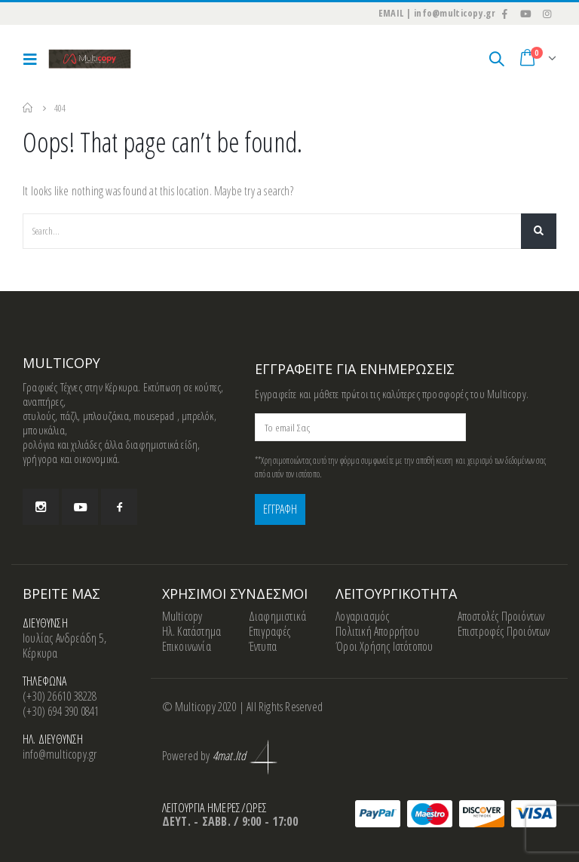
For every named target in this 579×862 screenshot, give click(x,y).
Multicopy (182, 616)
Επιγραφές (270, 631)
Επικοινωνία (186, 646)
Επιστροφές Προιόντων (504, 631)
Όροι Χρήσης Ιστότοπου (384, 646)
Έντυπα (263, 646)
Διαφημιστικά (277, 616)
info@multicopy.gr (59, 754)
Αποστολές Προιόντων (501, 616)
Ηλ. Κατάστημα (192, 631)
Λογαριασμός (362, 616)
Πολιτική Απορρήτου (377, 631)
